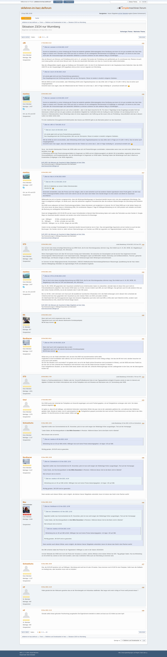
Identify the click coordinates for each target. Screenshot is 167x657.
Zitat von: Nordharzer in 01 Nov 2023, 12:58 (57, 506)
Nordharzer (27, 338)
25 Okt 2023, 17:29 (46, 376)
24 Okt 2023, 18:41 (46, 271)
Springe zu (117, 640)
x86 (24, 43)
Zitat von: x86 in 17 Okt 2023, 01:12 (55, 124)
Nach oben (25, 632)
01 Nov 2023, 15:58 (46, 563)
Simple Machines (34, 652)
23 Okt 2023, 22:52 (46, 244)
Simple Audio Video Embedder (27, 654)
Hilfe (119, 652)
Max (24, 502)
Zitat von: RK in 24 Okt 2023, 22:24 (55, 342)
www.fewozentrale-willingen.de (50, 166)
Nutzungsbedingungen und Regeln (130, 652)
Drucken (142, 37)
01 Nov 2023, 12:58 (46, 457)
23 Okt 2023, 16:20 (46, 93)
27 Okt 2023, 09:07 (46, 399)
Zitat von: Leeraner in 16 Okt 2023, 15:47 (56, 47)
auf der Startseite (123, 13)
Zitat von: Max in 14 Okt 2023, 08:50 (55, 176)
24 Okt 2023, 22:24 (46, 315)
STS (24, 244)
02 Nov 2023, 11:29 (46, 587)
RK (24, 315)
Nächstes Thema (139, 31)
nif (24, 587)
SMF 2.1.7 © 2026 (24, 652)
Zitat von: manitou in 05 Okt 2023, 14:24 (56, 439)
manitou (26, 94)
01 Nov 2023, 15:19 (46, 502)
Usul (25, 400)
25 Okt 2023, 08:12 (46, 338)
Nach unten (25, 37)
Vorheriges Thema (126, 31)
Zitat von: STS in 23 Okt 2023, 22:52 (55, 276)
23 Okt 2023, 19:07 (46, 172)
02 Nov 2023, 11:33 (46, 610)
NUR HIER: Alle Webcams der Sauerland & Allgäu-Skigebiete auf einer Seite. (63, 162)
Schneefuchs (28, 423)
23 (47, 37)
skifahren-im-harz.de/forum (36, 7)
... (45, 37)
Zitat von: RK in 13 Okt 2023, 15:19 (56, 182)
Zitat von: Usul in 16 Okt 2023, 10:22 (55, 72)
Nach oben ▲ (143, 652)
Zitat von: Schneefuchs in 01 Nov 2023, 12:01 (58, 461)
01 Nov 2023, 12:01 (46, 423)
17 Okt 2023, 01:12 (46, 43)
